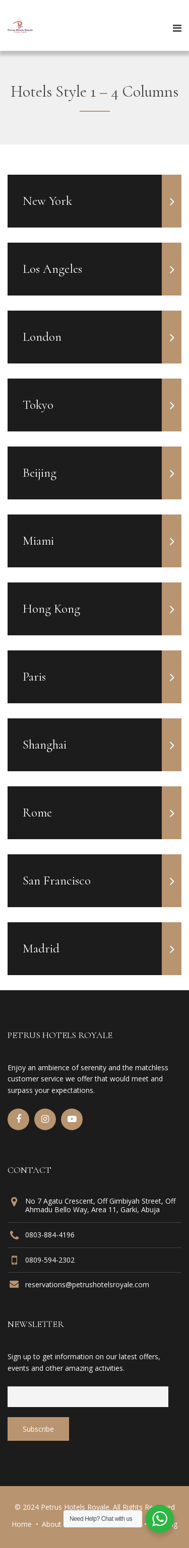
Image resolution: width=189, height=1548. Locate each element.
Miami (102, 540)
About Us (57, 1524)
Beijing (102, 473)
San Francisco (102, 880)
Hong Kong (102, 608)
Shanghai (102, 744)
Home (22, 1524)
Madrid (102, 948)
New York (102, 201)
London (102, 337)
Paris (102, 676)
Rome (102, 812)
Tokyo (102, 405)
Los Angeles (102, 269)
